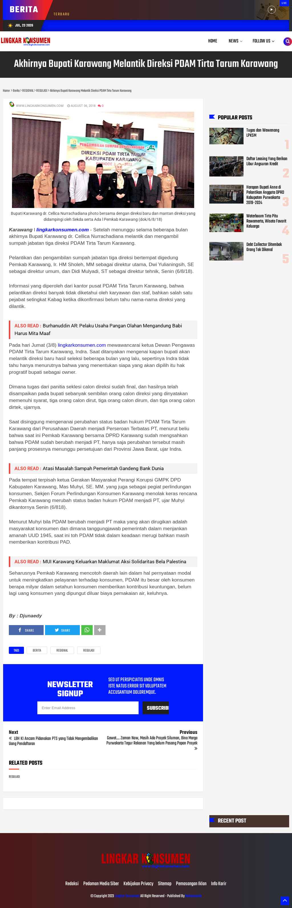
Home (212, 41)
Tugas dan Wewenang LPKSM (262, 132)
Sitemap (164, 884)
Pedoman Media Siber (101, 884)
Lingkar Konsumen (127, 896)
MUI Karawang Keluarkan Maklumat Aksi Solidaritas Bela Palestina (114, 561)
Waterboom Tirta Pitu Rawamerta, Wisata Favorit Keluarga (266, 221)
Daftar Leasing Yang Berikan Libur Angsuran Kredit (266, 161)
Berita (37, 651)
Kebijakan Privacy (138, 884)
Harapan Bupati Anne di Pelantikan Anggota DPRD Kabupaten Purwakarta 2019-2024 (265, 194)
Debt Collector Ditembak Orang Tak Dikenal (264, 247)
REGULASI (88, 651)
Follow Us (261, 41)
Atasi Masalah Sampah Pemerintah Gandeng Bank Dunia (103, 468)
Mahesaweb (193, 896)
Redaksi (72, 884)
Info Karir (218, 884)
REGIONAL (62, 651)
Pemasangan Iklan (191, 884)
